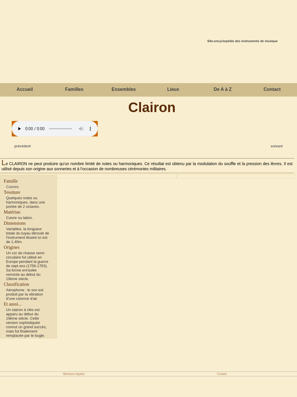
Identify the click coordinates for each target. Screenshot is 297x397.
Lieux (173, 89)
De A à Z (223, 89)
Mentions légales (74, 374)
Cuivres (12, 187)
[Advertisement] (148, 64)
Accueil (25, 89)
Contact (272, 89)
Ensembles (124, 89)
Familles (74, 89)
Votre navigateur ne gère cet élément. (55, 128)
